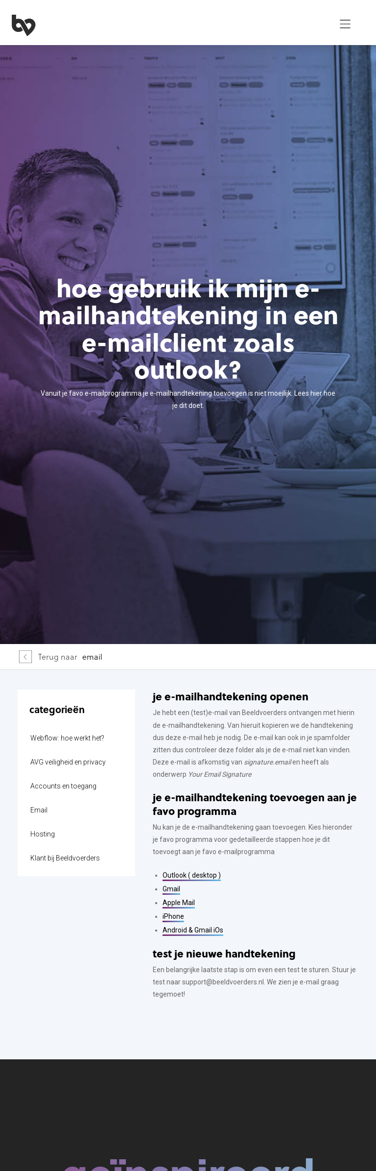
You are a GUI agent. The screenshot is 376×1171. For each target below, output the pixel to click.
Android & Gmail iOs (193, 930)
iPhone (173, 916)
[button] (345, 24)
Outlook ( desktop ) (192, 875)
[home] (167, 24)
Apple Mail (179, 903)
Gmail (171, 889)
